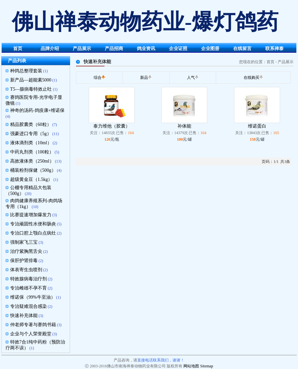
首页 (17, 48)
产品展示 (82, 48)
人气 (191, 77)
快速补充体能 (24, 315)
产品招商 (114, 48)
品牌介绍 (50, 48)
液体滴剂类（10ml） (31, 142)
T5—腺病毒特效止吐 (31, 89)
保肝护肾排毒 (24, 260)
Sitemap (206, 366)
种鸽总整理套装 (26, 70)
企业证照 (178, 48)
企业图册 (210, 48)
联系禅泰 (274, 48)
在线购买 (251, 77)
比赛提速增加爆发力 (30, 214)
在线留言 (242, 48)
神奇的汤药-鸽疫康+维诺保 (37, 110)
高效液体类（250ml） (32, 161)
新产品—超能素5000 (30, 80)
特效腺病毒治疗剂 (28, 278)
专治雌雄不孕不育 (28, 288)
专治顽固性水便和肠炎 (33, 223)
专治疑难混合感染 (28, 306)
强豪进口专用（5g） (30, 133)
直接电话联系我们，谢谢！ (160, 360)
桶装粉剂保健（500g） (33, 170)
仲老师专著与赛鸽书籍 (33, 324)
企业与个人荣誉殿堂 (30, 333)
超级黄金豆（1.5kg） (31, 179)
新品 (144, 77)
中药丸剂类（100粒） (32, 151)
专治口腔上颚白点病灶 (33, 233)
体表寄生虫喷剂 (26, 269)
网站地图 (191, 366)
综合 (98, 77)
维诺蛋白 (257, 126)
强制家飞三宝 (24, 242)
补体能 (184, 126)
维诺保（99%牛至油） (32, 297)
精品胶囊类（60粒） (30, 124)
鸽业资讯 (146, 48)
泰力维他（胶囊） (111, 126)
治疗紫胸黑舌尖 (26, 251)
